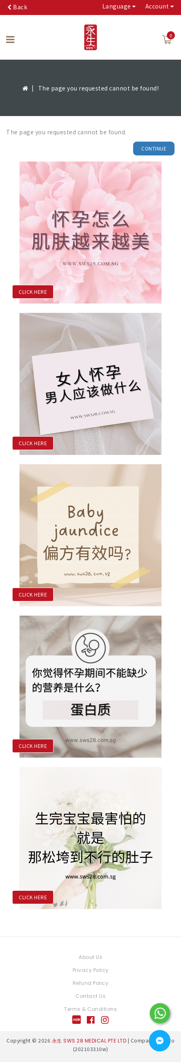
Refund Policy (91, 983)
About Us (90, 957)
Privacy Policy (91, 970)
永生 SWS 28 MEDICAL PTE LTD (89, 1040)
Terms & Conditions (90, 1009)
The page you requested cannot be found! (98, 88)
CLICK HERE (33, 291)
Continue (153, 148)
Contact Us (90, 996)
